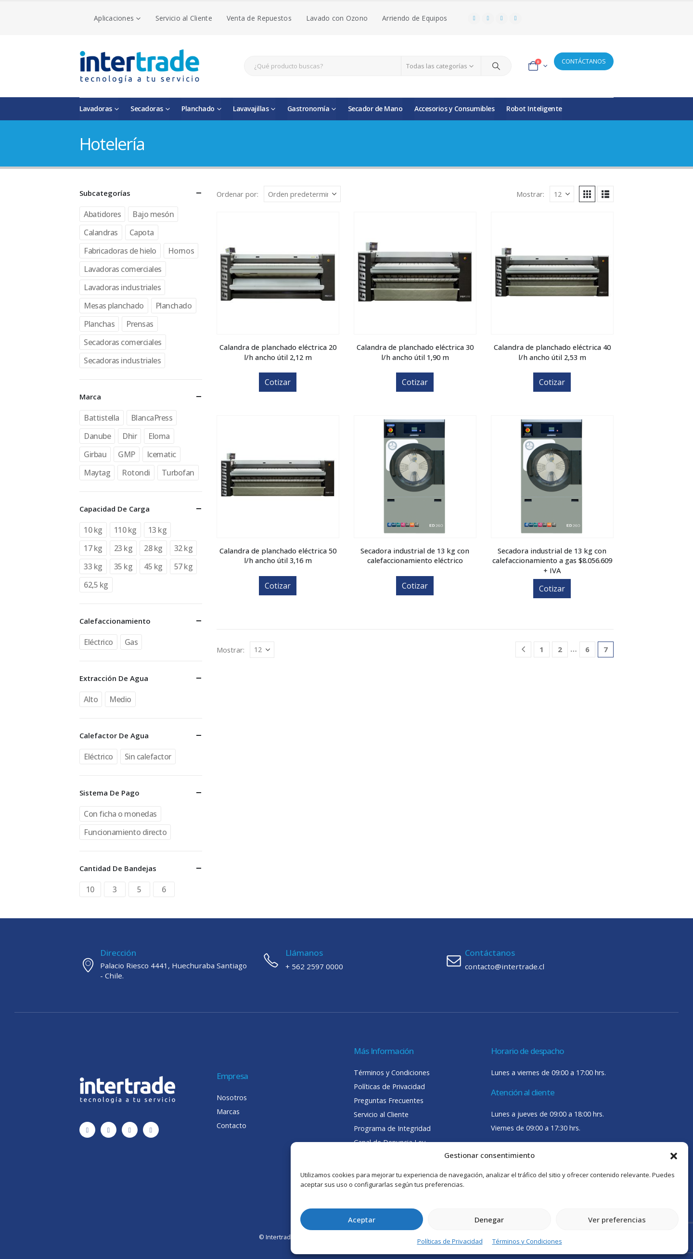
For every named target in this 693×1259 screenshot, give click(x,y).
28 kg (153, 548)
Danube (97, 436)
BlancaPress (152, 417)
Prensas (140, 324)
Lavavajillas (251, 108)
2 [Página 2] (560, 649)
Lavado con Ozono (337, 18)
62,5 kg (96, 584)
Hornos (181, 250)
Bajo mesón (153, 214)
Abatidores (102, 214)
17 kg (93, 548)
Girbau (95, 454)
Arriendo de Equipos (414, 18)
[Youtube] (488, 19)
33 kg (93, 566)
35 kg (123, 566)
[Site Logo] (139, 66)
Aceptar (361, 1219)
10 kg (93, 530)
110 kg (125, 530)
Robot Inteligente (534, 108)
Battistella (101, 417)
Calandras (101, 232)
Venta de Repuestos (259, 18)
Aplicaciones (114, 18)
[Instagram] (502, 19)
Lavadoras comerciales (123, 269)
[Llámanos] (346, 960)
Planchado (198, 108)
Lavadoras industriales (122, 287)
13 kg (157, 530)
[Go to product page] (278, 273)
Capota (141, 232)
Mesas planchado (114, 305)
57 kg (183, 566)
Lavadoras (95, 108)
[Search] (496, 66)
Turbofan (178, 472)
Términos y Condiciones (527, 1241)
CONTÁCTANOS (584, 61)
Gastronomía (308, 108)
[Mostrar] (562, 194)
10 (90, 889)
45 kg (153, 566)
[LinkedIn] (515, 19)
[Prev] (523, 649)
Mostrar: (530, 194)
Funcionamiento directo (125, 832)
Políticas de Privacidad (450, 1241)
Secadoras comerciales (123, 342)
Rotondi (136, 472)
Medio (120, 699)
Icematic (161, 454)
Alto (91, 699)
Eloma (159, 436)
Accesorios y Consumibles (454, 108)
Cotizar (278, 382)
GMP (126, 454)
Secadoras (146, 108)
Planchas (99, 324)
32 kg (183, 548)
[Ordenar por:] (302, 194)
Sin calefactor (148, 756)
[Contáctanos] (529, 960)
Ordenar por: (237, 194)
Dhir (129, 436)
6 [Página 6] (587, 649)
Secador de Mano (375, 108)
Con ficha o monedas (120, 814)
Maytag (97, 472)
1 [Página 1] (541, 649)
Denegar (489, 1219)
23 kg (123, 548)
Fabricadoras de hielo (120, 250)
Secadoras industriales (122, 360)
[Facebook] (474, 19)
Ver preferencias (617, 1219)
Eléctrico (98, 642)
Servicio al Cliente (183, 18)
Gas (131, 642)
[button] (674, 1155)
